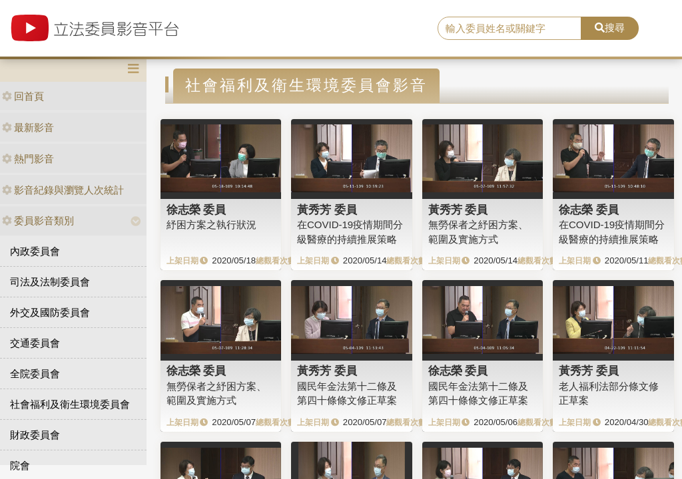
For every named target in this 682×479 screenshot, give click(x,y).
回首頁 (23, 96)
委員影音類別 (38, 220)
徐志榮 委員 (196, 210)
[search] (509, 29)
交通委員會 (35, 343)
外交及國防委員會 (50, 312)
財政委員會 (35, 434)
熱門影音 (28, 158)
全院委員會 (35, 373)
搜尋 (610, 27)
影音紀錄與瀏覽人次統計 (63, 190)
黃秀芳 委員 (327, 210)
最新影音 (28, 127)
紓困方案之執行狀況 (211, 224)
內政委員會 (35, 251)
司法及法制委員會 (50, 281)
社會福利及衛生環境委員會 (70, 404)
